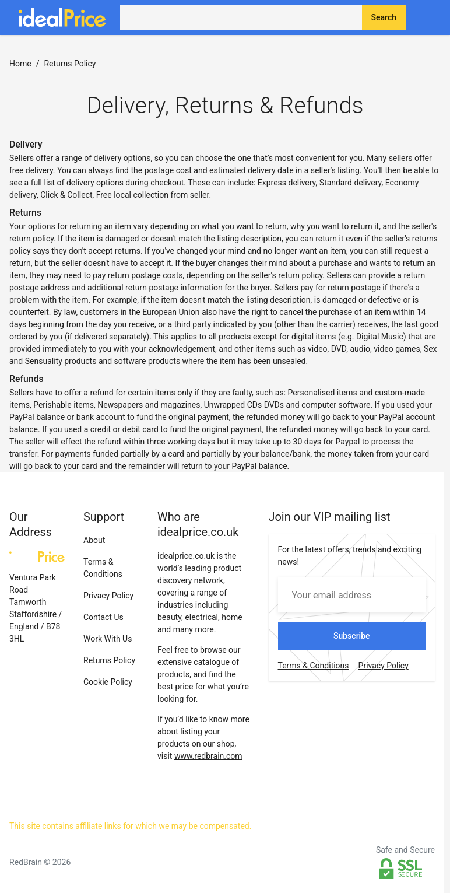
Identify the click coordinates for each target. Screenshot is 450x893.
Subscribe (351, 635)
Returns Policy (109, 660)
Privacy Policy (108, 595)
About (94, 540)
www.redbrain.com (208, 756)
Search (383, 17)
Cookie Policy (107, 682)
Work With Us (107, 638)
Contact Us (103, 617)
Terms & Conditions (313, 665)
